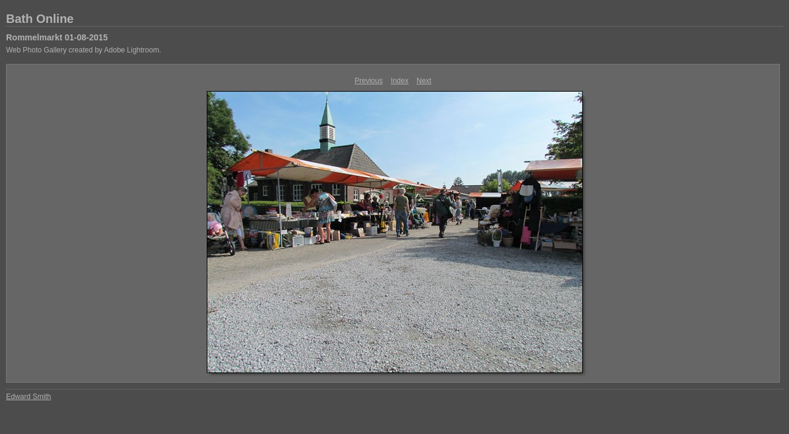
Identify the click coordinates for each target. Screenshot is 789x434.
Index (399, 81)
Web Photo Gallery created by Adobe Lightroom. (83, 50)
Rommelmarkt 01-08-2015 (57, 37)
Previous (368, 81)
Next (424, 81)
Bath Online (40, 18)
